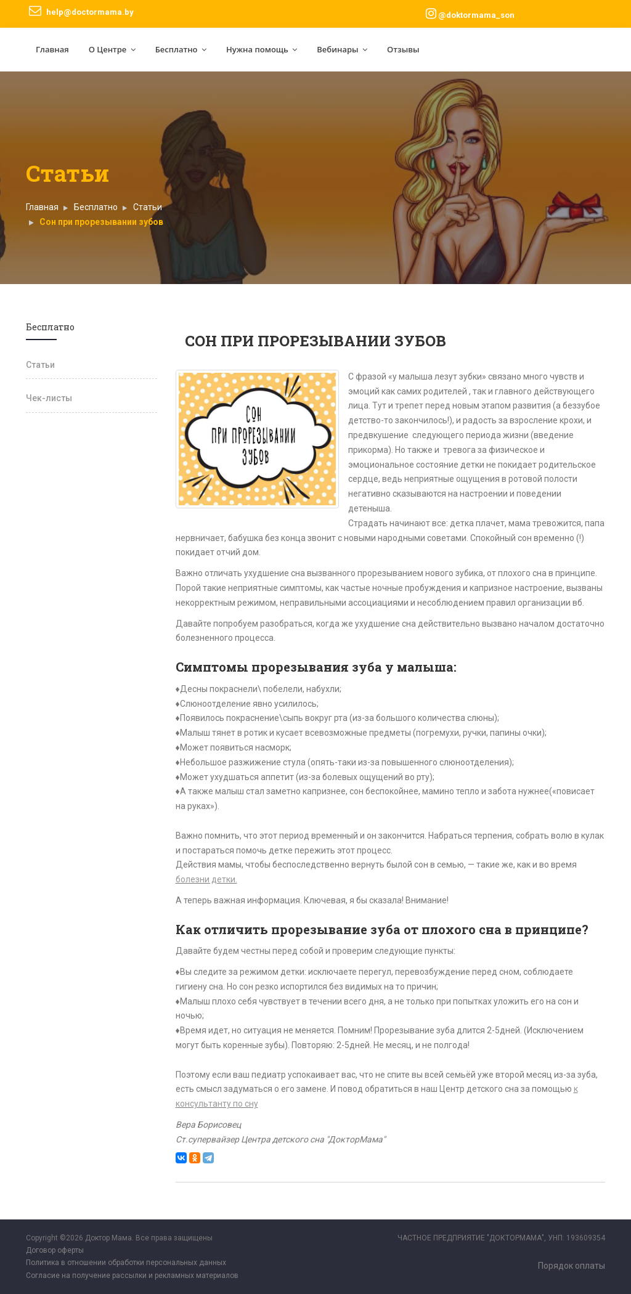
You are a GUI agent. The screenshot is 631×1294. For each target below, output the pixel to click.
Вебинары (342, 49)
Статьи (147, 207)
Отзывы (403, 49)
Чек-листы (49, 398)
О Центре (112, 49)
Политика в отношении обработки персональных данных (126, 1262)
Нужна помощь (261, 49)
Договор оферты (55, 1250)
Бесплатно (180, 49)
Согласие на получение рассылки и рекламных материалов (132, 1275)
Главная (52, 49)
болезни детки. (206, 879)
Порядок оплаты (571, 1266)
